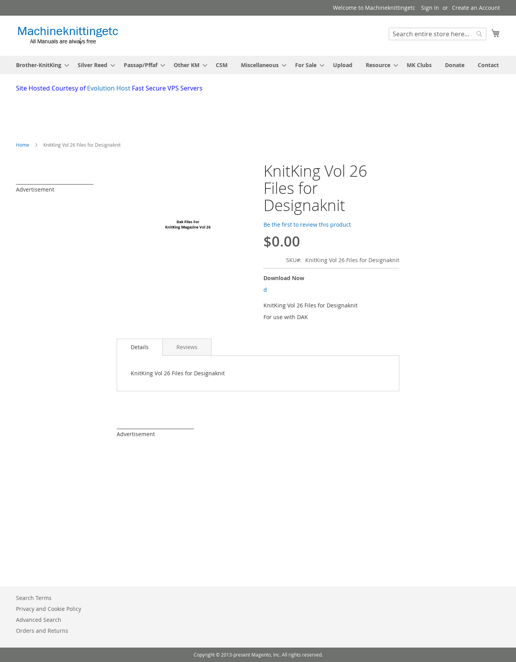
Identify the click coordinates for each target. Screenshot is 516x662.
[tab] (140, 347)
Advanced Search (38, 619)
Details (140, 347)
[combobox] (437, 34)
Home (22, 145)
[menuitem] (40, 65)
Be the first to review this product (307, 224)
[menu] (258, 65)
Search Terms (34, 598)
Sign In (430, 7)
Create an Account (476, 7)
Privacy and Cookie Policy (48, 608)
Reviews (187, 347)
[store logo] (67, 35)
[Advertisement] (205, 114)
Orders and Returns (42, 630)
